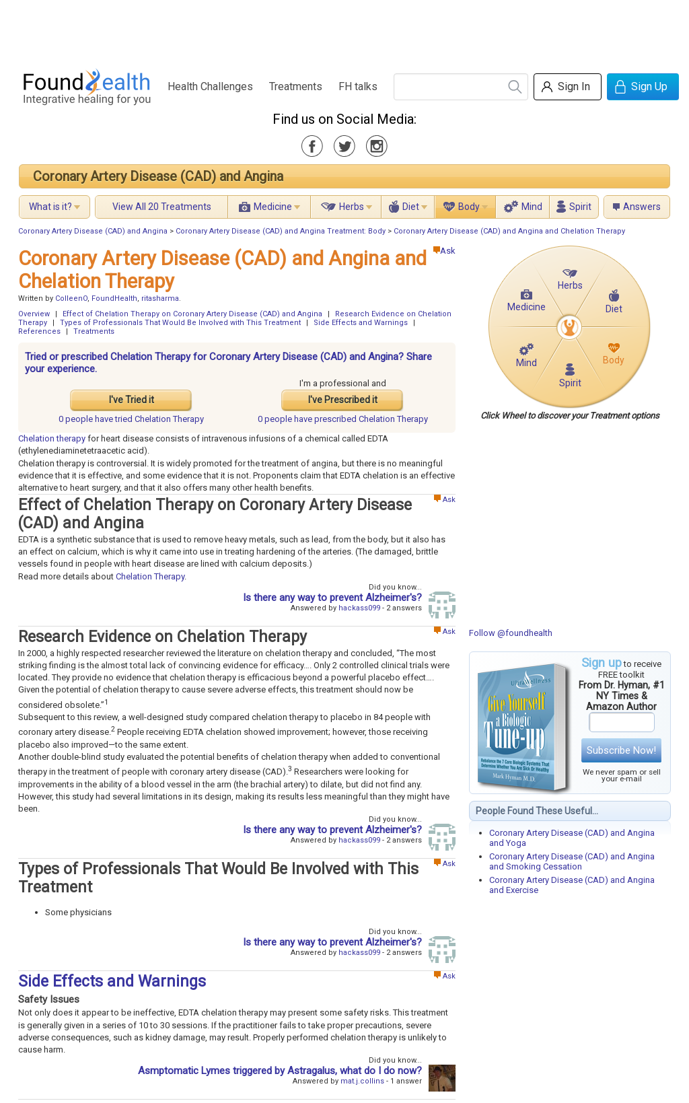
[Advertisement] (344, 30)
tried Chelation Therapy (131, 419)
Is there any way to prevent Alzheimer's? (332, 598)
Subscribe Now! (621, 750)
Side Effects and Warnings (361, 322)
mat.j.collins (362, 1081)
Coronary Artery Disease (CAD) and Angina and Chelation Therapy (509, 231)
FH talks (357, 86)
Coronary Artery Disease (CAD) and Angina (158, 176)
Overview (34, 314)
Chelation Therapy (150, 576)
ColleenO (71, 298)
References (39, 331)
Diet (410, 206)
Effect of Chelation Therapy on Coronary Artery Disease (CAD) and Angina (192, 314)
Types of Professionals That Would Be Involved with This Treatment (180, 322)
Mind (531, 206)
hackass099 (359, 608)
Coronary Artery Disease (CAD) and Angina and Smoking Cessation (572, 861)
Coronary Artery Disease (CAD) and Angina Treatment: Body (281, 231)
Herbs (351, 206)
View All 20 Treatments (161, 206)
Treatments (295, 86)
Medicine (273, 206)
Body (469, 206)
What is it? (50, 206)
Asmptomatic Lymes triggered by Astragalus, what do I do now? (280, 1071)
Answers (642, 206)
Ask (444, 251)
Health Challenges (210, 86)
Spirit (580, 206)
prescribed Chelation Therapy (343, 419)
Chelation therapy (51, 438)
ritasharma (160, 298)
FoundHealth (114, 298)
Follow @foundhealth (510, 633)
